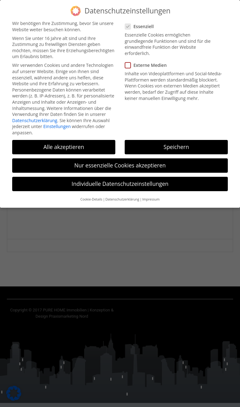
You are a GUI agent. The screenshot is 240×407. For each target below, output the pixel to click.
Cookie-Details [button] (91, 195)
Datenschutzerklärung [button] (122, 195)
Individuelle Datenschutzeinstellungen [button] (120, 179)
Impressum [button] (150, 195)
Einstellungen (57, 122)
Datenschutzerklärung (34, 116)
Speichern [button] (176, 142)
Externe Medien (148, 61)
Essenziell (141, 22)
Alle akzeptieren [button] (63, 142)
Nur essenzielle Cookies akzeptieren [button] (120, 161)
